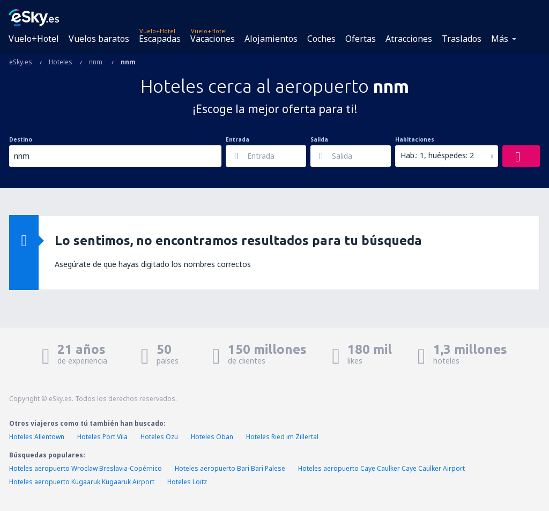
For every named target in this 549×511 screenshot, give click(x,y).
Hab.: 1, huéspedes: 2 (437, 155)
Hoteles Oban (212, 436)
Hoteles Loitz (187, 481)
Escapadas (160, 39)
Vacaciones (212, 39)
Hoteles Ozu (159, 436)
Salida (319, 139)
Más (499, 39)
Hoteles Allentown (36, 436)
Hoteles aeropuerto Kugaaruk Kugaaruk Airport (81, 481)
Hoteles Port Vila (102, 436)
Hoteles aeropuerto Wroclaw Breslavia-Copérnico (85, 468)
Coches (321, 39)
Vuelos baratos (99, 39)
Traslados (461, 39)
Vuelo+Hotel (34, 39)
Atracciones (408, 39)
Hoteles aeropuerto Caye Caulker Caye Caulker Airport (381, 468)
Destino (20, 139)
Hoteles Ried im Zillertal (282, 436)
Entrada (237, 139)
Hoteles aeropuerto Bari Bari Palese (230, 468)
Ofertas (360, 39)
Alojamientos (271, 39)
